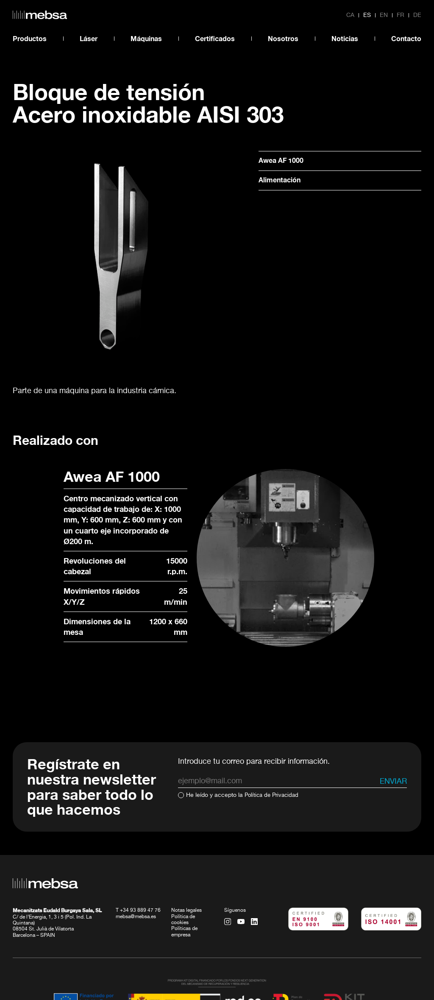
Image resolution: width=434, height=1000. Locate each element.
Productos (30, 38)
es (367, 15)
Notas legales (186, 860)
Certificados (215, 38)
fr (400, 15)
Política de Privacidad (274, 746)
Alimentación (282, 181)
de (417, 15)
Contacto (406, 38)
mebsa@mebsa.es (136, 866)
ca (350, 15)
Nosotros (283, 38)
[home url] (40, 15)
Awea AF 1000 (284, 160)
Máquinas (146, 38)
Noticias (344, 38)
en (384, 15)
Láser (88, 38)
